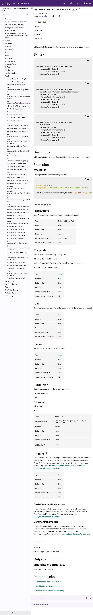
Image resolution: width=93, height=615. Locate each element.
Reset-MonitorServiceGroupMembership (18, 222)
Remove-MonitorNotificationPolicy (15, 187)
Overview (8, 19)
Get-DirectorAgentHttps (15, 109)
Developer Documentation (18, 3)
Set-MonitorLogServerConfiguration (17, 242)
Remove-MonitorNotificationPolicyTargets (18, 206)
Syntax (37, 26)
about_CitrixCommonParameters (16, 22)
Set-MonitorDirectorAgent (15, 238)
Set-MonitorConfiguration (15, 229)
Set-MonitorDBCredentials (16, 235)
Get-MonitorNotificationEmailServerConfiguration (18, 141)
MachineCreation (10, 73)
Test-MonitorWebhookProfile (16, 278)
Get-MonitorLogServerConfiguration (17, 135)
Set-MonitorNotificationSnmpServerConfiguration (18, 257)
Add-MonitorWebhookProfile (16, 106)
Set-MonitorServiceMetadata (16, 262)
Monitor (7, 76)
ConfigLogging (10, 61)
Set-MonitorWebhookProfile (16, 265)
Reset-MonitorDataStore (15, 215)
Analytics (8, 46)
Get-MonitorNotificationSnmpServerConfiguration (18, 151)
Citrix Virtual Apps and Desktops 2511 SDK (74, 8)
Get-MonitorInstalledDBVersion (17, 131)
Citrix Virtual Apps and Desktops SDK (46, 8)
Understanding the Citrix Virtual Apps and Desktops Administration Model (16, 35)
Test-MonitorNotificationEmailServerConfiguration (18, 273)
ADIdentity (8, 43)
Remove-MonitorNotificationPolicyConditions (18, 193)
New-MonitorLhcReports (15, 177)
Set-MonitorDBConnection (16, 232)
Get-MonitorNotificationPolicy (17, 146)
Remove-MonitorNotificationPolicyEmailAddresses (18, 200)
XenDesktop (9, 296)
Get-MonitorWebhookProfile (16, 169)
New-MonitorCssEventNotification (16, 173)
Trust (6, 287)
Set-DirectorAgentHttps (15, 226)
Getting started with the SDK (14, 28)
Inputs (37, 42)
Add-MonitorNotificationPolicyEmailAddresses (18, 96)
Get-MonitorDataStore (14, 115)
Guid (59, 475)
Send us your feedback (40, 604)
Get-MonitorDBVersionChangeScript (17, 124)
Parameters (39, 38)
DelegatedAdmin (10, 64)
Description (39, 30)
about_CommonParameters (78, 534)
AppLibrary (8, 49)
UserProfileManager (12, 290)
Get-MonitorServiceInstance (16, 164)
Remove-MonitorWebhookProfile (18, 212)
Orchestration (9, 281)
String (59, 274)
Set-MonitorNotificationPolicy (17, 253)
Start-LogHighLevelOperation (64, 466)
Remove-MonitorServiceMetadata (18, 209)
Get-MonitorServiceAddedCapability (17, 160)
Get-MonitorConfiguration (15, 112)
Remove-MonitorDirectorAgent (17, 183)
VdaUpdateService (11, 293)
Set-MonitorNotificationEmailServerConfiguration (18, 248)
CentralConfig (9, 58)
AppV (6, 52)
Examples (8, 40)
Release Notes (10, 31)
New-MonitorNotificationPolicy (17, 180)
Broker (7, 55)
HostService (9, 70)
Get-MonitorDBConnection (16, 118)
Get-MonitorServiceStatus (15, 167)
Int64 (59, 314)
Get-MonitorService (13, 156)
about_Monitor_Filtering (15, 82)
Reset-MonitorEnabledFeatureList (18, 218)
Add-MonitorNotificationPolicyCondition (18, 89)
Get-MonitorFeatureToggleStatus (18, 128)
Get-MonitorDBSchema (14, 121)
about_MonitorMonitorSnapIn (16, 79)
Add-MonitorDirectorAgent (16, 85)
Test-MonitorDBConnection (16, 268)
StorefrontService (11, 284)
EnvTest (7, 67)
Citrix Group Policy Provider (14, 25)
